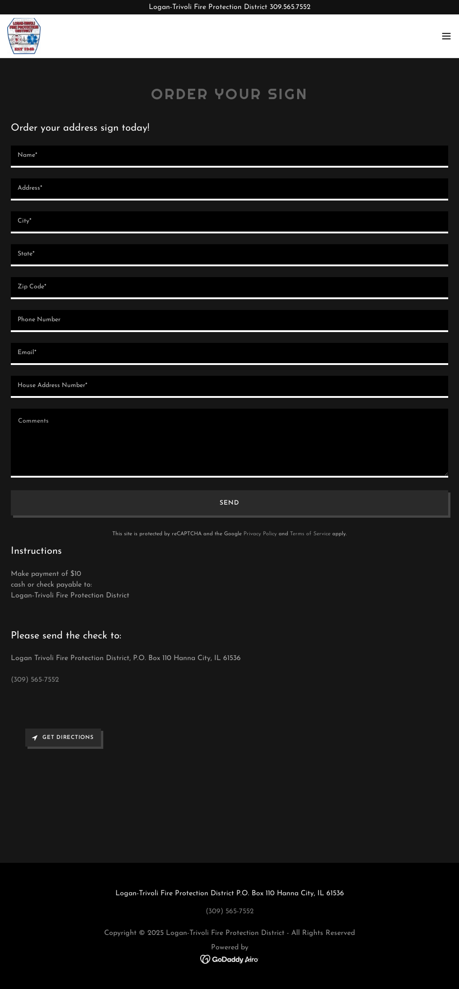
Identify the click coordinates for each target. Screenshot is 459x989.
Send (229, 503)
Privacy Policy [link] (260, 534)
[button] (446, 36)
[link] (24, 36)
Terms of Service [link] (310, 534)
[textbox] (229, 157)
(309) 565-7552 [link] (35, 680)
